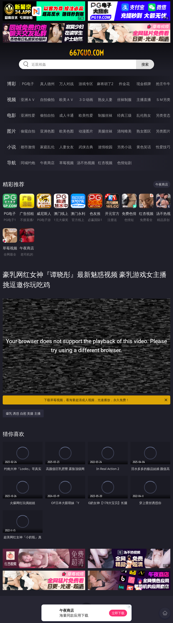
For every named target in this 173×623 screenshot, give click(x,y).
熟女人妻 (105, 99)
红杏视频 (105, 162)
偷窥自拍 (28, 131)
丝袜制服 (124, 99)
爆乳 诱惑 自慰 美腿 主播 (23, 413)
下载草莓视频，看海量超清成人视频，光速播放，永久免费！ (106, 400)
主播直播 (144, 99)
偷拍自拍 (47, 115)
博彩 (11, 84)
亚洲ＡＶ (28, 99)
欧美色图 (66, 131)
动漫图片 (86, 131)
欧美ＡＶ (66, 99)
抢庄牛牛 (163, 83)
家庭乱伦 (47, 146)
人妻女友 (66, 146)
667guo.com (86, 52)
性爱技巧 (163, 146)
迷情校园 (105, 146)
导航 (11, 163)
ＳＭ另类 (163, 99)
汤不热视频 (86, 162)
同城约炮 (28, 162)
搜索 (145, 64)
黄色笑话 (144, 146)
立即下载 (118, 613)
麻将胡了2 (105, 83)
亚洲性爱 (28, 115)
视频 (11, 99)
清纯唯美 (124, 131)
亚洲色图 (47, 131)
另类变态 (163, 115)
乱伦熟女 (144, 115)
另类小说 (124, 146)
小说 (11, 147)
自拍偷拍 (47, 99)
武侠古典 (86, 146)
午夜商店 (47, 162)
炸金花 (124, 83)
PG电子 (28, 83)
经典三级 (124, 115)
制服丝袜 (105, 115)
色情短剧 (124, 162)
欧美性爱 (86, 115)
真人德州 (47, 83)
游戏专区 (86, 83)
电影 (11, 115)
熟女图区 (144, 131)
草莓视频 (66, 162)
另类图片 (163, 131)
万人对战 (66, 83)
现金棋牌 (144, 83)
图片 (11, 131)
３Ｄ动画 (86, 99)
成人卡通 (66, 115)
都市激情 (28, 146)
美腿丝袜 (105, 131)
